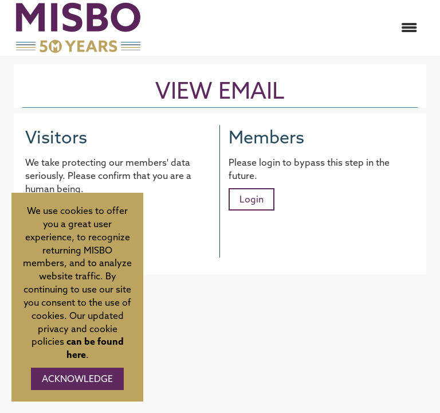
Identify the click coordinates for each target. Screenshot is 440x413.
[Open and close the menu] (288, 27)
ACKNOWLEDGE (77, 378)
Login (251, 199)
